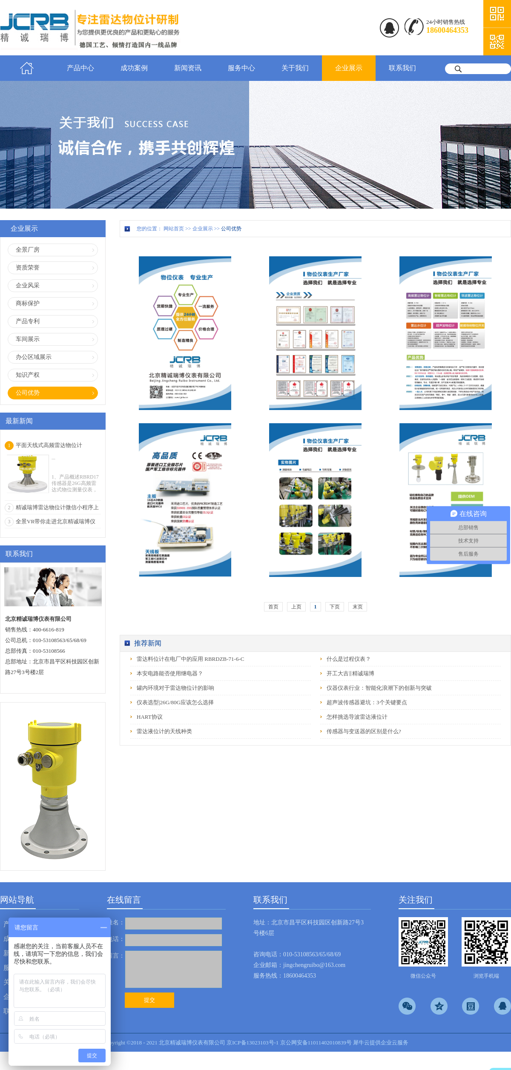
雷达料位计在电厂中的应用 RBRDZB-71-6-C (190, 659)
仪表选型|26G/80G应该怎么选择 (175, 702)
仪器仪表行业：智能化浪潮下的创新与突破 (379, 688)
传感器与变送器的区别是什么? (364, 731)
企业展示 (202, 229)
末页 (358, 607)
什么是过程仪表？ (349, 659)
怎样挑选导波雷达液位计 (357, 717)
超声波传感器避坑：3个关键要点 (367, 702)
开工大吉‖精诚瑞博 (350, 673)
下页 (335, 607)
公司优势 (231, 229)
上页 (296, 607)
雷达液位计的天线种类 (164, 731)
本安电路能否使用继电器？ (170, 673)
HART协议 (150, 717)
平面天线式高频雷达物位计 (49, 445)
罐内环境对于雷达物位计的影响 (175, 688)
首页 (27, 68)
